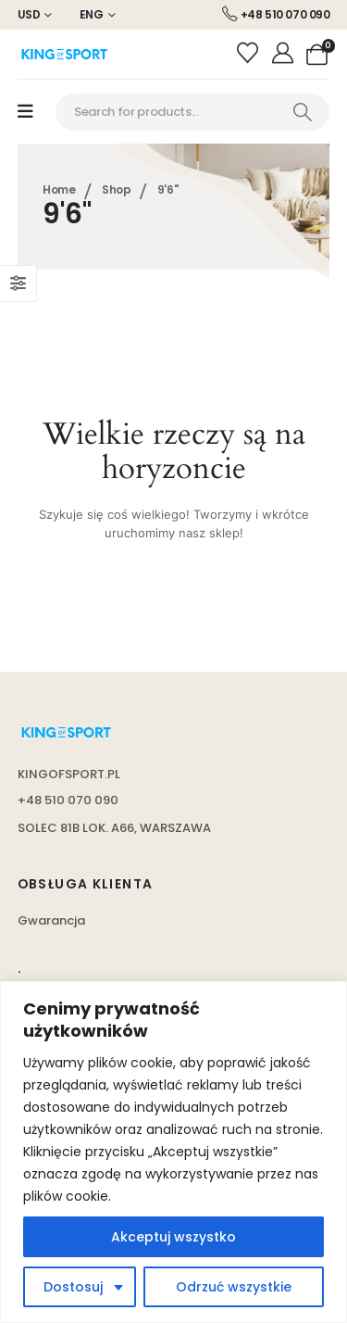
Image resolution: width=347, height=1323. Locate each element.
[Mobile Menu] (25, 111)
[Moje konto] (284, 53)
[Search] (302, 112)
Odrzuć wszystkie (233, 1287)
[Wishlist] (250, 53)
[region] (173, 1152)
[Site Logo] (64, 54)
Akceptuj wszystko (173, 1237)
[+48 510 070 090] (276, 15)
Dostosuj (73, 1287)
